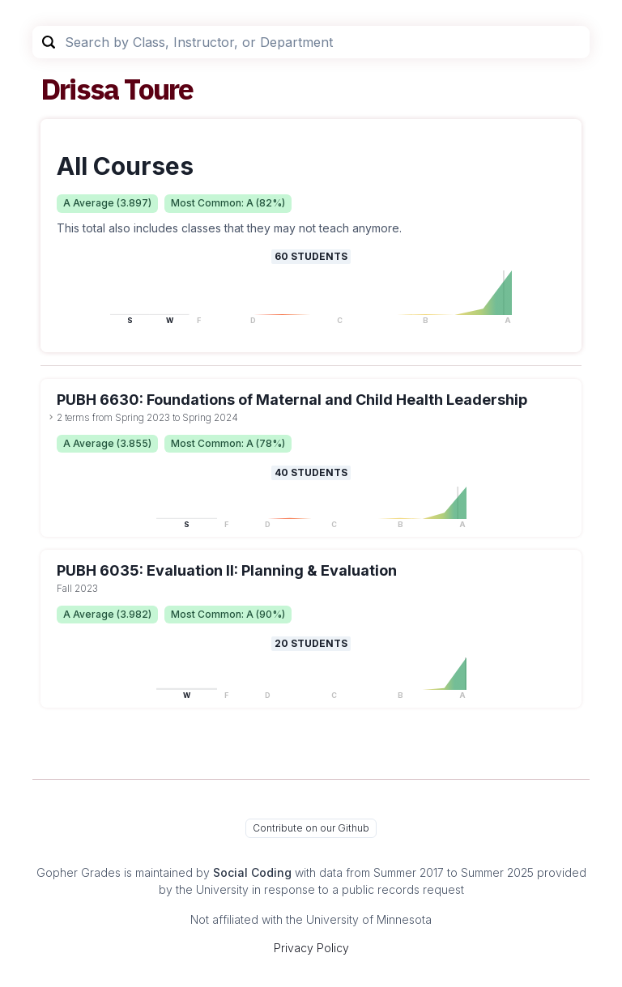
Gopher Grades (78, 872)
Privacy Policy (311, 948)
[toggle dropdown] (51, 417)
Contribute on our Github (311, 828)
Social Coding (252, 872)
